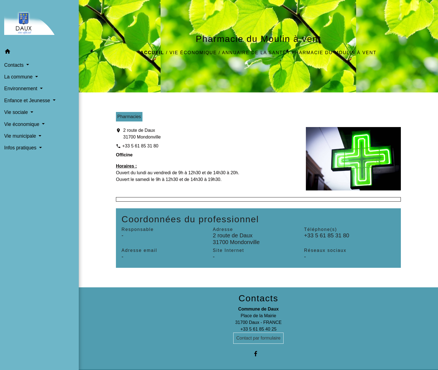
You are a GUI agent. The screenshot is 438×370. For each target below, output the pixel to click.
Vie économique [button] (22, 124)
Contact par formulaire (258, 338)
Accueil (152, 52)
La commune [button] (19, 77)
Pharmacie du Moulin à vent (334, 52)
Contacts (258, 298)
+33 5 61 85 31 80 (140, 146)
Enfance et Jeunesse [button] (27, 100)
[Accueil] (39, 23)
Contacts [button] (14, 65)
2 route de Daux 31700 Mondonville (142, 133)
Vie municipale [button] (20, 136)
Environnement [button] (21, 88)
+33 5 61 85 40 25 (258, 329)
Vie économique (193, 52)
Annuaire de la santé (254, 52)
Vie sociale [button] (16, 112)
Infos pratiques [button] (21, 148)
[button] (39, 52)
